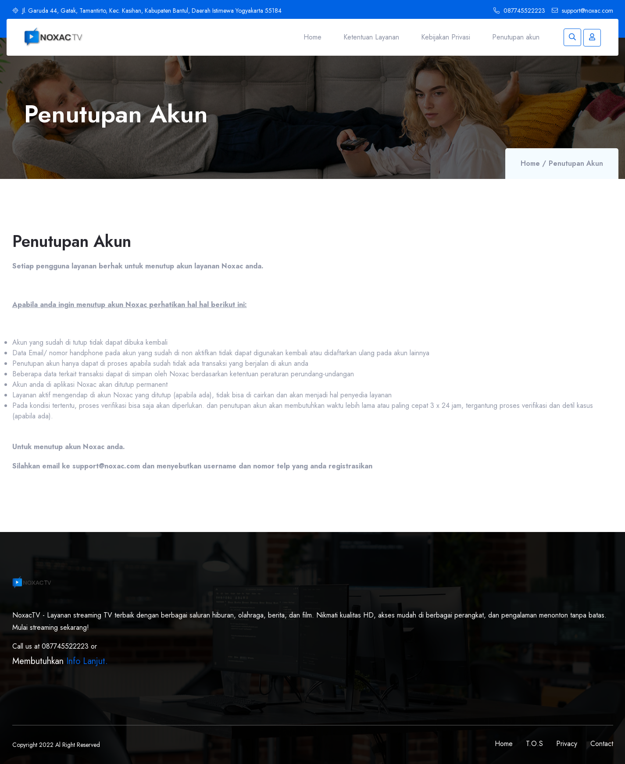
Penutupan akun (515, 37)
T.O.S (534, 744)
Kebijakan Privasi (445, 37)
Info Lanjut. (87, 661)
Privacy (566, 744)
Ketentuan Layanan (371, 37)
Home (312, 37)
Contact (601, 744)
